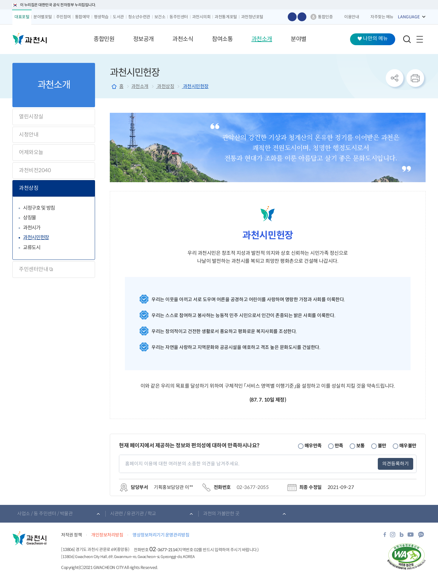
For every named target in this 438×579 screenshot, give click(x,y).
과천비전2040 (35, 170)
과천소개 (139, 86)
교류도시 (31, 247)
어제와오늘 (31, 152)
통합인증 (325, 16)
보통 (360, 446)
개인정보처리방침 (107, 535)
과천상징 (28, 188)
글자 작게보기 (302, 16)
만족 (339, 446)
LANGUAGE (409, 16)
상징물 (29, 218)
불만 (382, 446)
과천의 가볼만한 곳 (221, 514)
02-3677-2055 (253, 487)
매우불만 (407, 446)
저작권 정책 (71, 535)
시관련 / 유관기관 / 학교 (133, 514)
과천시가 (31, 228)
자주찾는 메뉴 (381, 16)
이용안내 (351, 16)
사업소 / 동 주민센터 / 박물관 (45, 514)
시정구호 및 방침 (39, 208)
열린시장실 (31, 116)
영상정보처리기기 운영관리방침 (161, 535)
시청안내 (28, 134)
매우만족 (313, 446)
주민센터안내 (36, 269)
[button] (104, 39)
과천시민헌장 (36, 237)
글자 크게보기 (292, 16)
